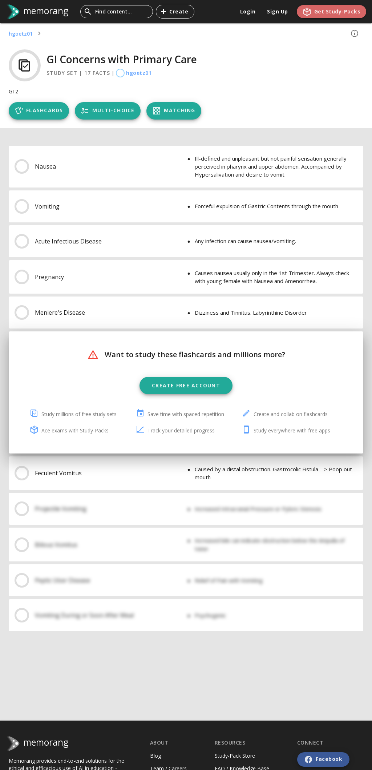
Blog (155, 755)
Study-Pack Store (235, 755)
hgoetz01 (21, 33)
